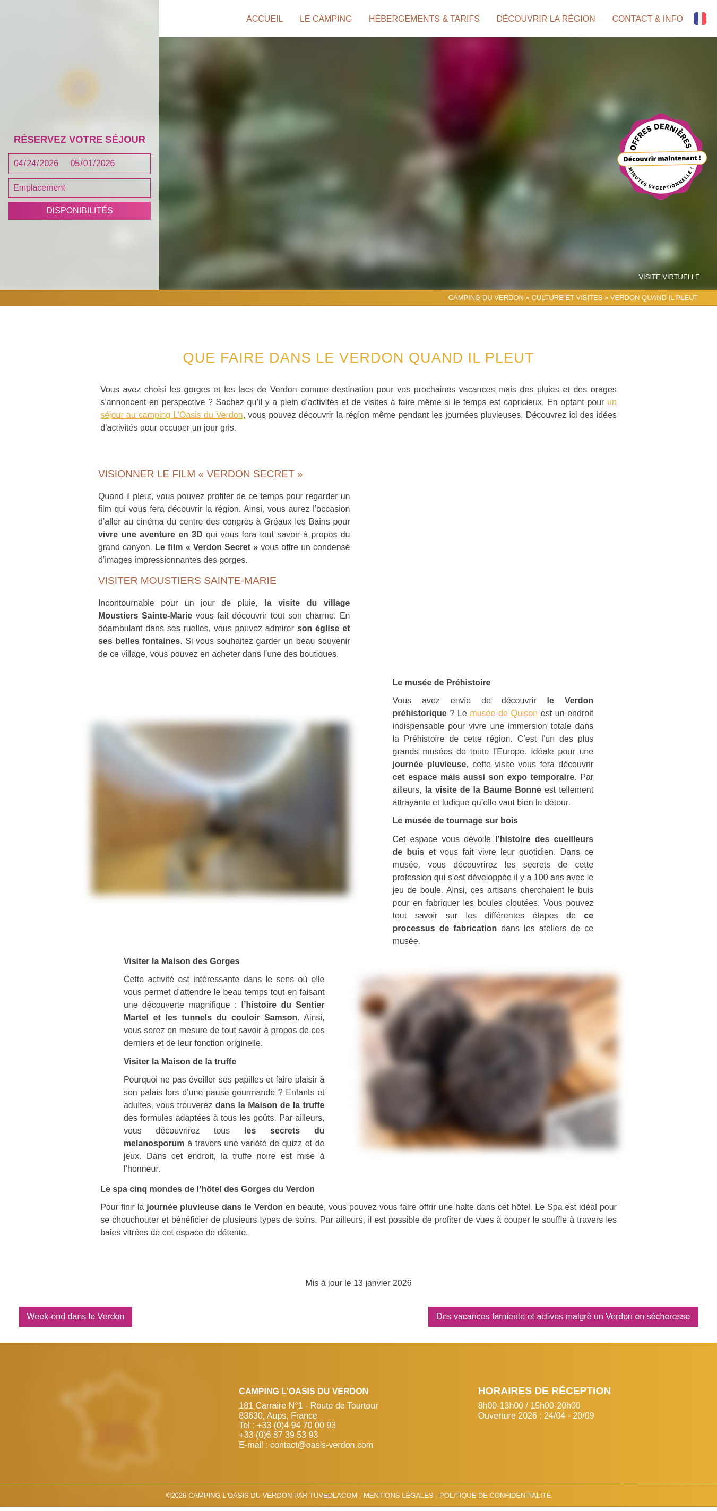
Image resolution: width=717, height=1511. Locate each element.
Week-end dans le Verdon (76, 1320)
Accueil (263, 18)
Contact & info (647, 18)
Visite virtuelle (669, 281)
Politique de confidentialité (495, 1500)
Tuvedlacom (333, 1500)
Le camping (325, 18)
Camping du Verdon (486, 302)
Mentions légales (399, 1500)
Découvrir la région (545, 18)
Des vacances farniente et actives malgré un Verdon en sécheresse (563, 1320)
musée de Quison (504, 717)
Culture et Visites (566, 302)
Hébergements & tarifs (423, 18)
